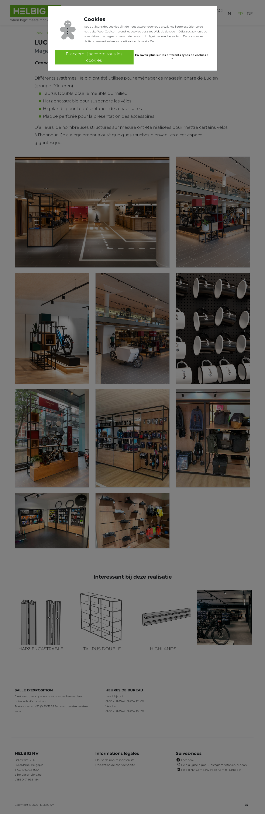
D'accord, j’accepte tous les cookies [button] (94, 57)
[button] (172, 57)
